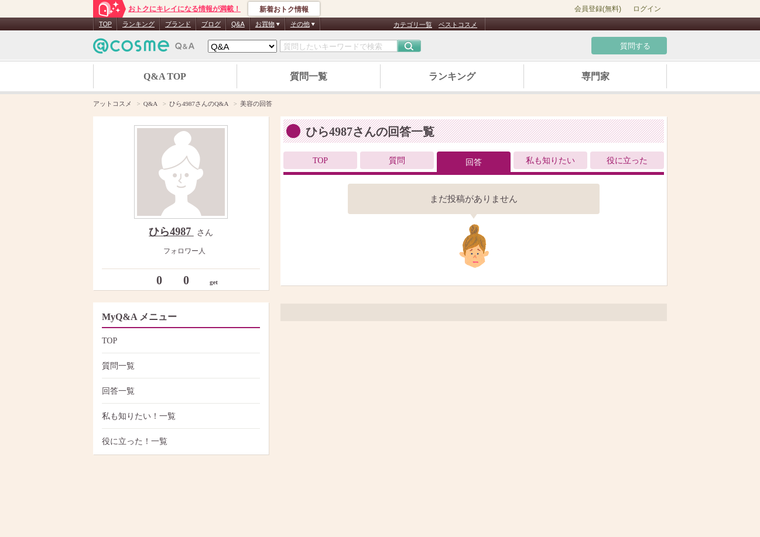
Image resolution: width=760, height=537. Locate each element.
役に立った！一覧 (179, 441)
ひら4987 (171, 231)
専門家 (595, 76)
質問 (397, 160)
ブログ (211, 23)
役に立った (627, 160)
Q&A (238, 23)
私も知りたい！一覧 (179, 416)
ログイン (647, 9)
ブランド (178, 23)
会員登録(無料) (597, 9)
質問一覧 (308, 76)
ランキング (138, 23)
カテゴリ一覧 (412, 24)
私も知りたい (550, 160)
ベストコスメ (458, 24)
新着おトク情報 (284, 9)
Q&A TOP (164, 76)
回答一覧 (179, 391)
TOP (105, 23)
